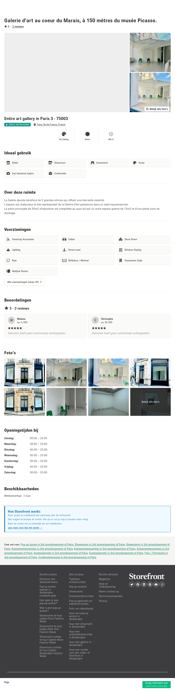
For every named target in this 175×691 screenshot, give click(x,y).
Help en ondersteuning (107, 585)
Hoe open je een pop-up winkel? (49, 602)
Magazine (104, 578)
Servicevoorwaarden (111, 596)
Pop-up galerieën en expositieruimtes (80, 602)
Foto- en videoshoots (81, 608)
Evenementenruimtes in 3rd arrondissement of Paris (42, 548)
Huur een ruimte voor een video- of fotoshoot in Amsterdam (79, 654)
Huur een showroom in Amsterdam (80, 625)
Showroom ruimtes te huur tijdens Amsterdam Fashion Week (51, 652)
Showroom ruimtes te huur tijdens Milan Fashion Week (51, 639)
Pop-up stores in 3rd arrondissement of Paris (47, 544)
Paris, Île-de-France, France (51, 124)
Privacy (103, 600)
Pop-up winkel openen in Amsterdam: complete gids (48, 591)
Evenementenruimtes (81, 596)
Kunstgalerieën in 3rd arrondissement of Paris (61, 552)
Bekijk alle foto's (157, 109)
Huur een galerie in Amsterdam (80, 643)
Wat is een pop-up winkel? (50, 609)
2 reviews (18, 26)
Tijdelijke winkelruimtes (77, 580)
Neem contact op (109, 591)
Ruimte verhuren (108, 574)
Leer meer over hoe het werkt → (25, 527)
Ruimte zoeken (48, 574)
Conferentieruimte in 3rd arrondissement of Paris (67, 557)
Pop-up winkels (78, 586)
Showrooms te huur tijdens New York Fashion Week (51, 629)
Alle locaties (76, 574)
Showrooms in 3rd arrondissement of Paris (100, 544)
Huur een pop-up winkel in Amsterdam (78, 616)
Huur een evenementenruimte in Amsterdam (80, 634)
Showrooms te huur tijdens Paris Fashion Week (52, 618)
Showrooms (76, 591)
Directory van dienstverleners (48, 580)
